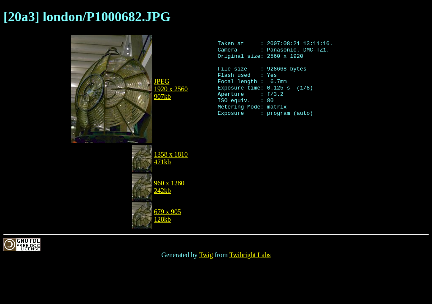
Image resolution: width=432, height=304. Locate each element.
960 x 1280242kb (169, 186)
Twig (206, 254)
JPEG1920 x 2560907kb (171, 89)
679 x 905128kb (167, 215)
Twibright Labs (249, 254)
